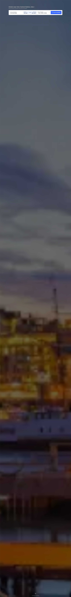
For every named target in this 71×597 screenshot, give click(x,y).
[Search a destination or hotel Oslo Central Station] (16, 12)
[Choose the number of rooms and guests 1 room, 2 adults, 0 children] (43, 12)
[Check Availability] (56, 12)
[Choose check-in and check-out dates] (26, 12)
